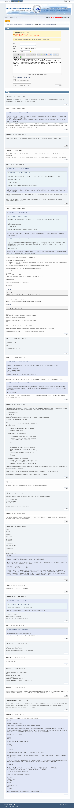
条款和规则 (64, 804)
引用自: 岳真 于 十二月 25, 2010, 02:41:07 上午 (20, 172)
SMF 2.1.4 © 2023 (7, 804)
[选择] (9, 289)
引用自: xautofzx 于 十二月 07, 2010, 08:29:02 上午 (20, 604)
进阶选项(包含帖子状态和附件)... (22, 77)
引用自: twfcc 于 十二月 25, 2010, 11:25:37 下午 (20, 239)
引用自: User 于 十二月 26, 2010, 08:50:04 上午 (19, 168)
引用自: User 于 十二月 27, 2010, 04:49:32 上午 (19, 112)
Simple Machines (14, 804)
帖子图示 (15, 51)
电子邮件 (15, 46)
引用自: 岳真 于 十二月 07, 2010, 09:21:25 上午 (19, 600)
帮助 (61, 804)
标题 (14, 48)
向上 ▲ (68, 804)
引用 (66, 104)
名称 (14, 43)
